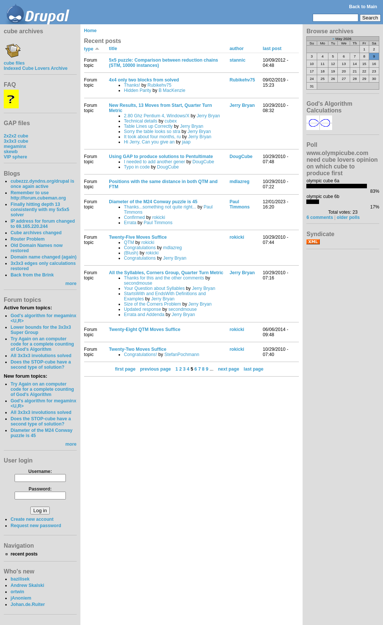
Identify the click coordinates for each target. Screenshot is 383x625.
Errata (130, 222)
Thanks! (132, 85)
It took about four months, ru (152, 136)
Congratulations (140, 247)
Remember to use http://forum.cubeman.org (38, 195)
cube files (14, 60)
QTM (129, 242)
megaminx (15, 146)
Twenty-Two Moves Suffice (137, 349)
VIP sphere (15, 157)
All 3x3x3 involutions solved (40, 355)
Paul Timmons (158, 222)
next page (228, 369)
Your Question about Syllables (154, 288)
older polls (348, 217)
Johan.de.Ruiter (27, 604)
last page (254, 369)
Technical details (140, 121)
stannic (238, 60)
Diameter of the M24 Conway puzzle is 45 (153, 201)
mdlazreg (239, 181)
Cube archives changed (35, 232)
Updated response (142, 309)
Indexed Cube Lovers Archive (35, 68)
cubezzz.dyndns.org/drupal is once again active (42, 184)
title (113, 48)
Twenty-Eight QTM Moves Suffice (144, 329)
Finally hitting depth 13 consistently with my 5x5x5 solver (39, 209)
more (71, 283)
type (91, 49)
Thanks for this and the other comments (164, 278)
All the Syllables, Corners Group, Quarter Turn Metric (166, 272)
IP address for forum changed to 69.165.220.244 (42, 224)
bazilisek (20, 579)
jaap (186, 142)
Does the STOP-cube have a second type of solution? (40, 364)
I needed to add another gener (154, 161)
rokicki (158, 217)
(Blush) (131, 253)
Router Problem (27, 239)
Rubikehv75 (159, 85)
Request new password (35, 525)
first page (125, 369)
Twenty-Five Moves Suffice (137, 237)
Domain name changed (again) (43, 257)
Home (90, 30)
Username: (40, 471)
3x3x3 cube (16, 141)
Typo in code (137, 167)
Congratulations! (140, 354)
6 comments (319, 217)
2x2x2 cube (16, 136)
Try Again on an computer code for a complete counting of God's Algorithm (42, 344)
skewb (11, 151)
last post (272, 48)
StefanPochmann (181, 354)
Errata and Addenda (144, 314)
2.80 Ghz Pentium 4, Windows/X (156, 115)
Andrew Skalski (27, 585)
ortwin (17, 591)
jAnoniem (20, 598)
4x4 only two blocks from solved (144, 80)
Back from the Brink (32, 275)
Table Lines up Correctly (148, 126)
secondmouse (138, 283)
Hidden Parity (137, 90)
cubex (171, 121)
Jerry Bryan (208, 115)
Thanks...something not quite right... (160, 207)
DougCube (203, 161)
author (237, 48)
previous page (155, 369)
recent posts (23, 554)
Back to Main (363, 6)
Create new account (31, 519)
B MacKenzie (172, 90)
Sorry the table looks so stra (152, 131)
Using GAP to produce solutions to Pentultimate (161, 156)
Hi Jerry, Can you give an (149, 142)
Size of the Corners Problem (152, 304)
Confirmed (134, 217)
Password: (40, 489)
